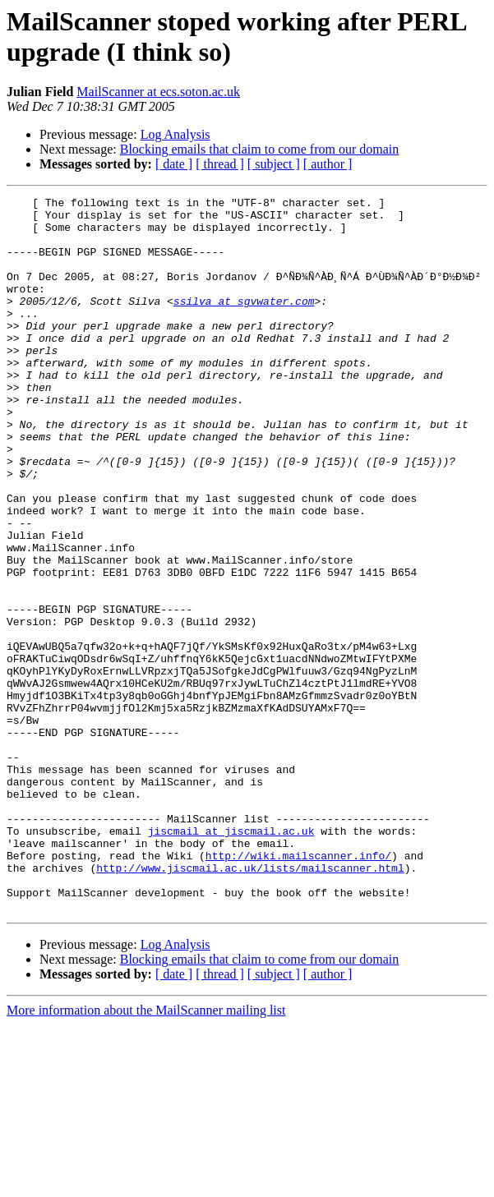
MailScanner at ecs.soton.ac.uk (158, 92)
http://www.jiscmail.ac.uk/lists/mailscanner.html (250, 1003)
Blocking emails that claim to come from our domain (259, 149)
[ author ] (328, 164)
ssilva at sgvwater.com (244, 322)
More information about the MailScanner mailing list (146, 1153)
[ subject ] (273, 164)
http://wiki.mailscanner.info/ (298, 988)
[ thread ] (220, 164)
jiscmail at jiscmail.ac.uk (231, 958)
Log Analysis (175, 134)
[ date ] (173, 164)
